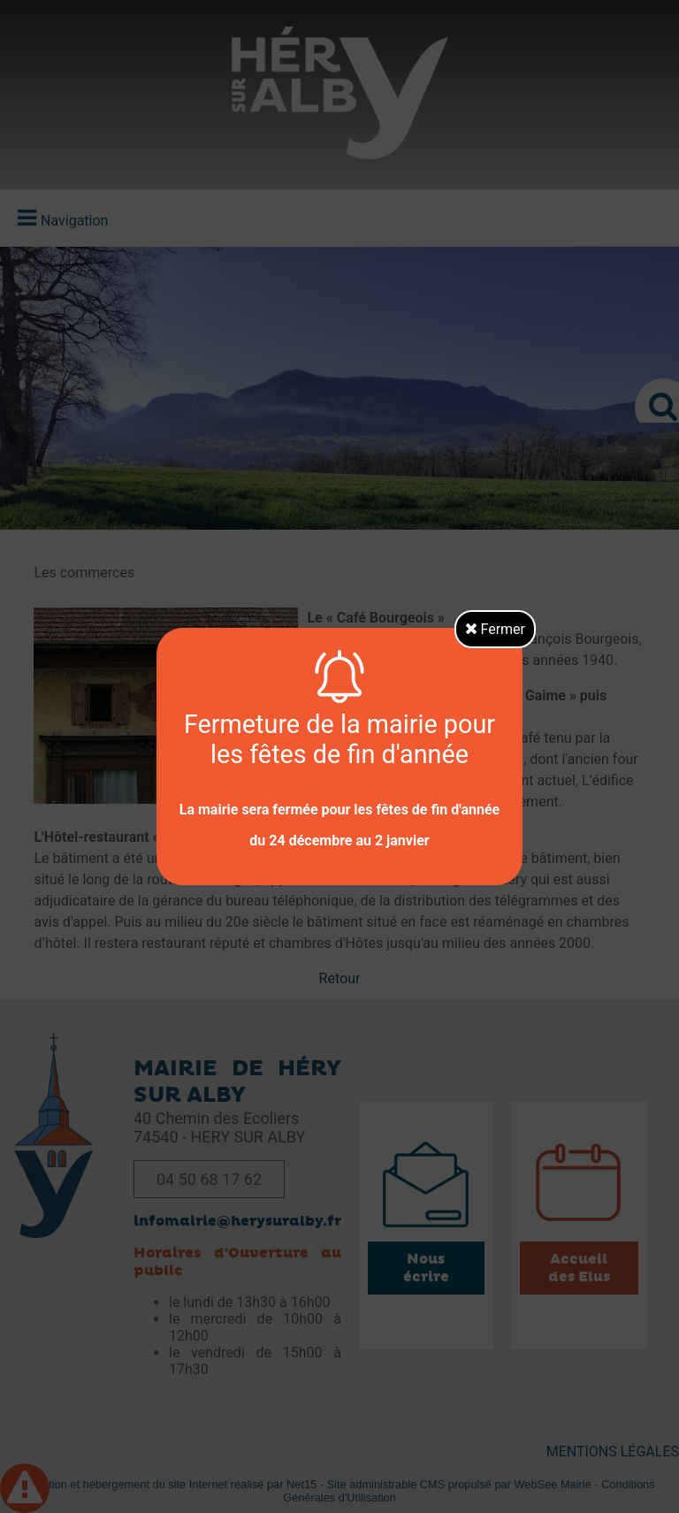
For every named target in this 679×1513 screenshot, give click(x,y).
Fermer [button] (495, 629)
